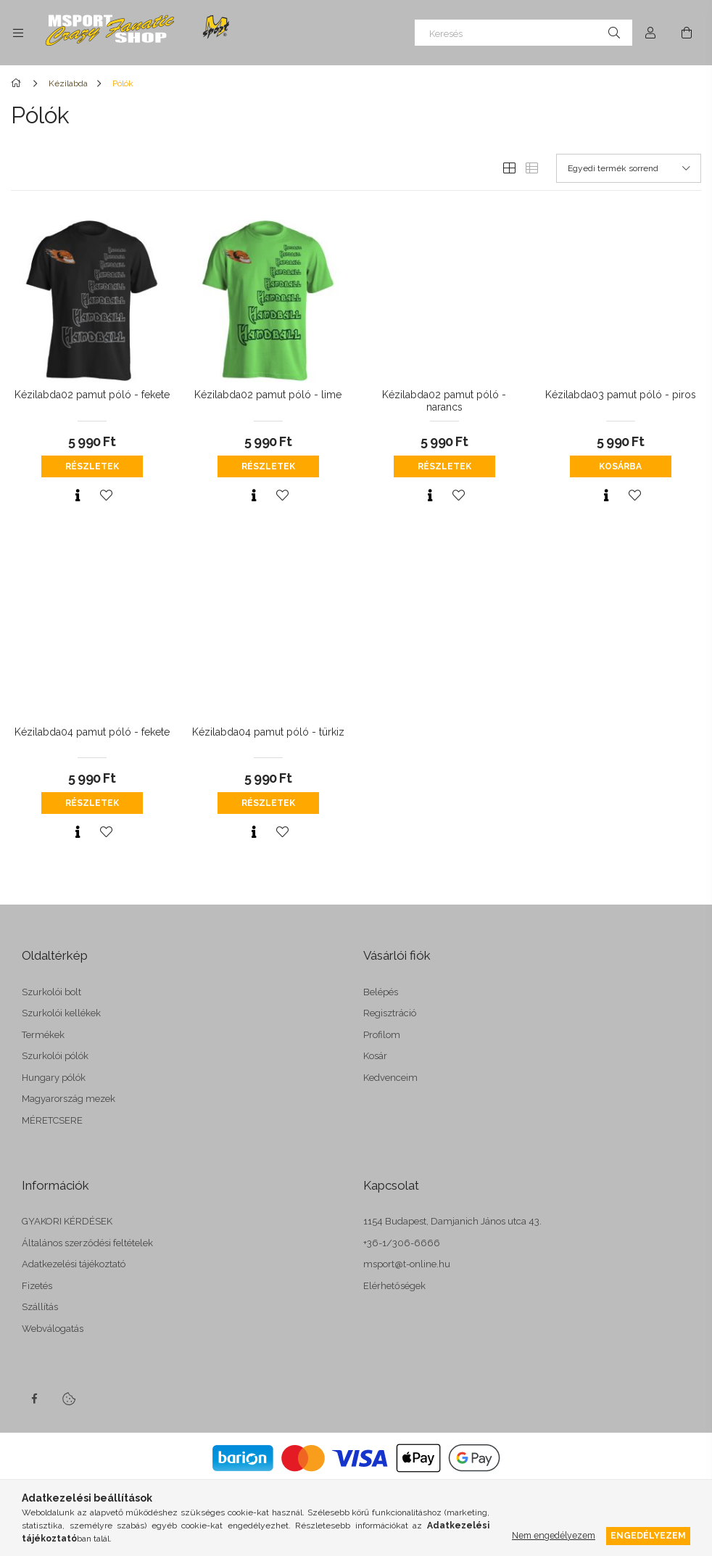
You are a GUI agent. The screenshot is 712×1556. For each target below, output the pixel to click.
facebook (34, 1398)
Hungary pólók (54, 1077)
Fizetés (37, 1285)
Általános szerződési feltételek (87, 1243)
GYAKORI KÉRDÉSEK (67, 1221)
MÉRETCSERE (52, 1120)
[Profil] (650, 33)
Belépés (380, 992)
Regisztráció (389, 1013)
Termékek (43, 1034)
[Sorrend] (628, 168)
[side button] (18, 33)
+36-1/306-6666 (401, 1243)
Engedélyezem (648, 1535)
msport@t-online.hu (406, 1264)
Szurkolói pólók (55, 1055)
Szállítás (40, 1306)
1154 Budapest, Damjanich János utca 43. (452, 1221)
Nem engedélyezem (553, 1535)
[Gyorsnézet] (77, 495)
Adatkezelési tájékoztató (73, 1264)
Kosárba (620, 466)
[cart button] (686, 33)
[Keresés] (523, 33)
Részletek (92, 466)
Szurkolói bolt (51, 992)
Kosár (375, 1055)
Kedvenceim (390, 1077)
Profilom (381, 1034)
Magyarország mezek (68, 1098)
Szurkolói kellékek (61, 1013)
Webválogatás (52, 1328)
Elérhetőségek (394, 1285)
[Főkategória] (18, 83)
